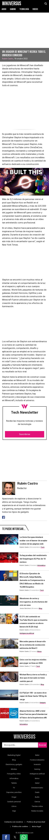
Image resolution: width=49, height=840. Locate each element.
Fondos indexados (37, 760)
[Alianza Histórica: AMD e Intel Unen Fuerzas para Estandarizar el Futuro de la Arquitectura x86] (9, 717)
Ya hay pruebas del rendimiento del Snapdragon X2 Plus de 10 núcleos (33, 558)
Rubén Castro (7, 59)
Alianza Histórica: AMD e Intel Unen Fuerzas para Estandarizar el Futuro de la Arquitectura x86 (33, 714)
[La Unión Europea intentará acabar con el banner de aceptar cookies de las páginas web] (9, 542)
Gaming (13, 9)
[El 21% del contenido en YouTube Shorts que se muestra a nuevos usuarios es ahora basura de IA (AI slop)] (9, 625)
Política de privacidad (36, 822)
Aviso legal (36, 826)
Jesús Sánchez (25, 608)
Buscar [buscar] (42, 745)
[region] (24, 107)
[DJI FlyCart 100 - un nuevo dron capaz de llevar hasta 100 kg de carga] (9, 698)
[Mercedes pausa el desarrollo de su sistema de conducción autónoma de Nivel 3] (9, 646)
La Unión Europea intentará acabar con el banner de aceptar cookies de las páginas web (33, 540)
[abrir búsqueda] (46, 3)
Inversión (37, 764)
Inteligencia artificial (27, 633)
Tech (42, 547)
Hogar (14, 797)
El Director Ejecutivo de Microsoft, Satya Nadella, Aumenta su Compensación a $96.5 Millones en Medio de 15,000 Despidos (32, 580)
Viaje (14, 811)
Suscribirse (24, 434)
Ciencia (37, 802)
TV (14, 788)
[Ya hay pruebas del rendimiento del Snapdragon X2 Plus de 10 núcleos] (9, 560)
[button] (6, 837)
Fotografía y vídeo (14, 774)
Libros (13, 806)
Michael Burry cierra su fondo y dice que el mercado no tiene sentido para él (33, 678)
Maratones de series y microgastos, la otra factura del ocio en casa (33, 601)
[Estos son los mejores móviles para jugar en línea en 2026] (9, 663)
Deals (37, 792)
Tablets (14, 783)
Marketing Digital (14, 755)
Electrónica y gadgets (14, 764)
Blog (40, 608)
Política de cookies (20, 826)
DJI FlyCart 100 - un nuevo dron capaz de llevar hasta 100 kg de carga (33, 696)
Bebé (37, 755)
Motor (39, 651)
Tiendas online (37, 806)
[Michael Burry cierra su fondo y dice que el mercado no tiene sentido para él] (9, 680)
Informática (41, 565)
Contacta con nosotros (13, 822)
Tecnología (24, 9)
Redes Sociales (37, 811)
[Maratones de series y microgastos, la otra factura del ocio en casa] (9, 603)
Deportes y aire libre (13, 792)
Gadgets (43, 703)
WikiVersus (24, 736)
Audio (4, 9)
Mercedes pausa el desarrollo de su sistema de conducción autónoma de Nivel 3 (33, 644)
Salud (37, 783)
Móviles (14, 769)
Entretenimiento (37, 788)
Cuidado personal (14, 802)
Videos (35, 9)
